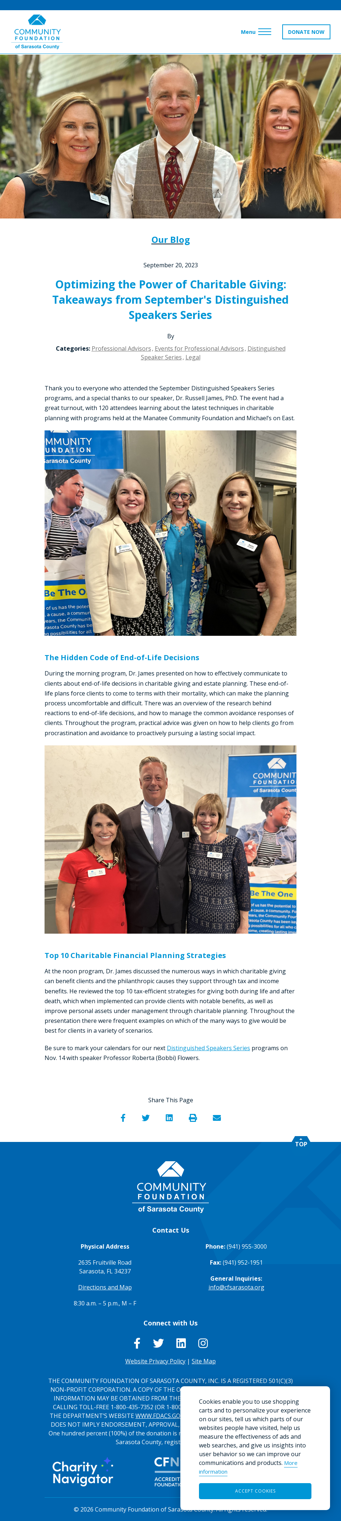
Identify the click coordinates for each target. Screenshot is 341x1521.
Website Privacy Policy (155, 1361)
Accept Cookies (255, 1491)
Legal (192, 357)
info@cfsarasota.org (236, 1287)
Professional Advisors (121, 348)
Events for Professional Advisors (199, 348)
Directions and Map (105, 1287)
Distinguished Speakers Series (208, 1048)
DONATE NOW (306, 32)
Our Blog (171, 239)
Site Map (204, 1361)
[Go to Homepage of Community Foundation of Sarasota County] (37, 32)
